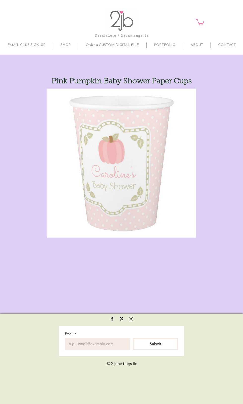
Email (70, 334)
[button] (200, 22)
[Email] (96, 344)
